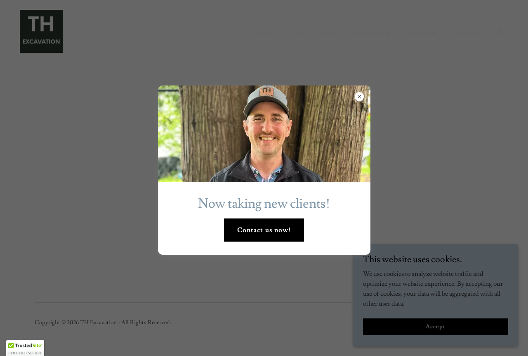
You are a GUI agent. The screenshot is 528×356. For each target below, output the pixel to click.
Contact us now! (263, 230)
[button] (25, 348)
